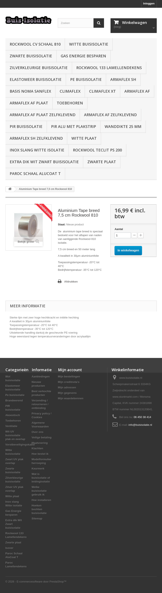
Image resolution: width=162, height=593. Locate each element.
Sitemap (37, 518)
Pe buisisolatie (86, 79)
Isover (9, 548)
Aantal (119, 229)
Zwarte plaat (101, 161)
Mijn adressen (67, 387)
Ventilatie (11, 426)
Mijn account (70, 369)
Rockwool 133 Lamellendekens (109, 67)
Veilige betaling (42, 437)
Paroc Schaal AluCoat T (35, 173)
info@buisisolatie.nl (140, 424)
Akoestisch (12, 415)
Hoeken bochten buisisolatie (39, 509)
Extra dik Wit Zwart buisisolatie (44, 161)
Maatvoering (40, 442)
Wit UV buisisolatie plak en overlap (15, 435)
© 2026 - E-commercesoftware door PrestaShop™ (36, 581)
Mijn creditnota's (69, 382)
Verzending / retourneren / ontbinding (40, 404)
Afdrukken (71, 281)
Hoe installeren (41, 500)
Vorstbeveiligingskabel (20, 444)
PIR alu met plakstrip (73, 126)
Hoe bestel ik (40, 453)
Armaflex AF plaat (29, 102)
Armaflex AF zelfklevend (110, 114)
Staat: (61, 224)
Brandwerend (14, 400)
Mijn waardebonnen (70, 398)
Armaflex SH (123, 79)
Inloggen (148, 3)
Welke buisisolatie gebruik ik (39, 490)
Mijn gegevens (67, 392)
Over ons (37, 432)
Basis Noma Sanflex (30, 91)
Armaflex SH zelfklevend (36, 138)
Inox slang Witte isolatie (37, 150)
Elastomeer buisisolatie (36, 79)
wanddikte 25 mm (123, 126)
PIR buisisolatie (26, 126)
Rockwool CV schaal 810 (35, 44)
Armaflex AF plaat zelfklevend (42, 114)
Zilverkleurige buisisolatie (39, 67)
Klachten (37, 448)
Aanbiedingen (41, 376)
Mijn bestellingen (69, 376)
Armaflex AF (137, 91)
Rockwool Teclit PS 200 (97, 150)
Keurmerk (38, 468)
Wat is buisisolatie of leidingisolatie (41, 477)
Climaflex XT (102, 91)
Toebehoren (70, 102)
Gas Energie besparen (83, 55)
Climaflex (70, 91)
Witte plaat (84, 138)
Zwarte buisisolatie (31, 55)
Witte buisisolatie (88, 44)
